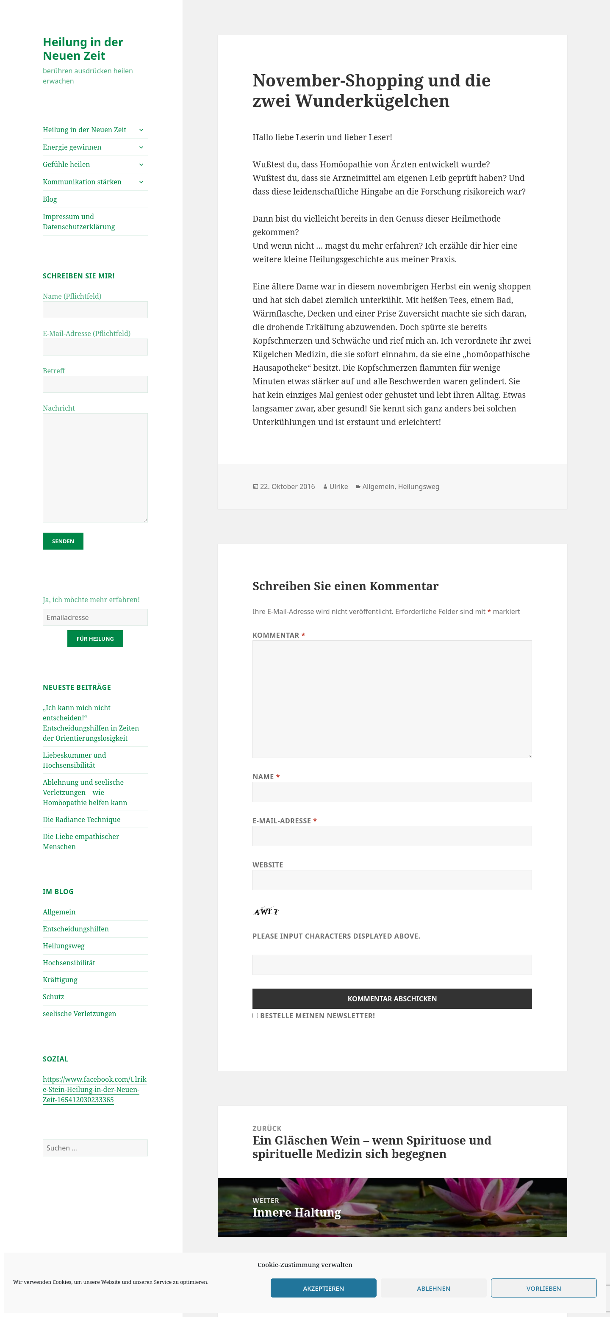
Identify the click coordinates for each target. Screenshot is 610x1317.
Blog (50, 199)
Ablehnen (434, 1288)
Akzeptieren (323, 1288)
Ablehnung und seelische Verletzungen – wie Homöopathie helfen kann (85, 792)
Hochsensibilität (69, 962)
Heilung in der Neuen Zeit (83, 48)
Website (267, 865)
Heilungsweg (64, 945)
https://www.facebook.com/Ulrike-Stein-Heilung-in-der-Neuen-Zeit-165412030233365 (95, 1089)
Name (266, 776)
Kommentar (278, 635)
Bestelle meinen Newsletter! (317, 1015)
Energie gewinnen (72, 147)
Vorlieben (544, 1288)
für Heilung (95, 638)
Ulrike (339, 486)
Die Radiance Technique (81, 819)
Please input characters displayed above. (336, 936)
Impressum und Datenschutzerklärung (79, 221)
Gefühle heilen (66, 164)
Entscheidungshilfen (76, 929)
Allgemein (59, 912)
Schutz (53, 996)
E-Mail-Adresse (284, 820)
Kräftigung (60, 979)
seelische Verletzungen (79, 1013)
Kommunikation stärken (82, 181)
